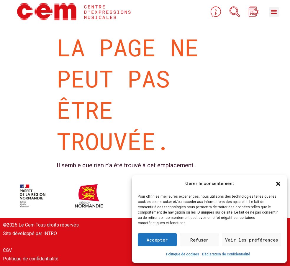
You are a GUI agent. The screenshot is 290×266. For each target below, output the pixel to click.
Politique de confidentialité (30, 259)
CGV (7, 250)
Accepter (157, 240)
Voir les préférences (251, 240)
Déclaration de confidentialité (226, 254)
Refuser (199, 240)
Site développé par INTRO (30, 233)
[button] (278, 184)
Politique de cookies (182, 254)
